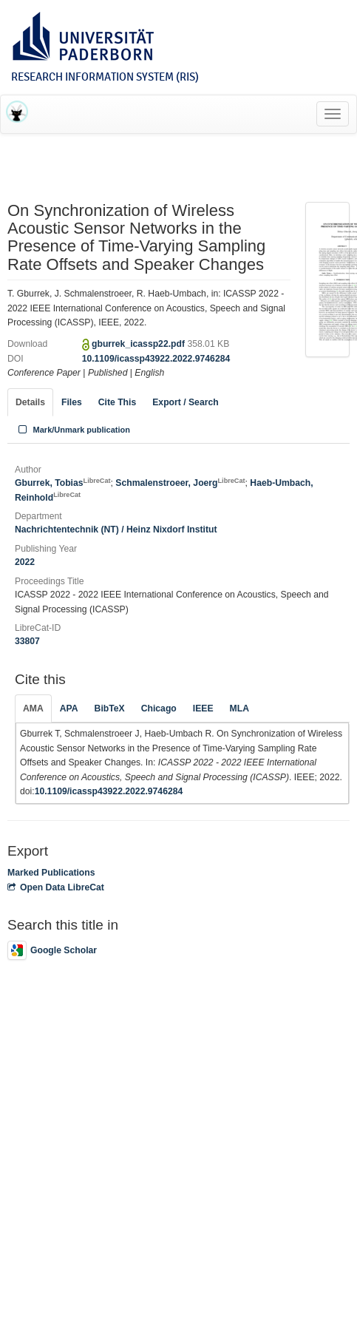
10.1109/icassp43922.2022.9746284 (156, 358)
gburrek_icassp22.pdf (139, 344)
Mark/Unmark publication (73, 429)
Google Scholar (52, 950)
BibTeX (110, 708)
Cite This (117, 402)
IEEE (203, 708)
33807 (27, 641)
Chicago (159, 708)
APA (69, 708)
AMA (33, 708)
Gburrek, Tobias (63, 483)
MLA (239, 708)
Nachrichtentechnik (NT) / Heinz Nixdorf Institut (116, 529)
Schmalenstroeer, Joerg (180, 483)
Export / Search (185, 402)
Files (71, 402)
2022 (25, 562)
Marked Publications (51, 872)
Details (30, 402)
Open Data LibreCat (55, 887)
